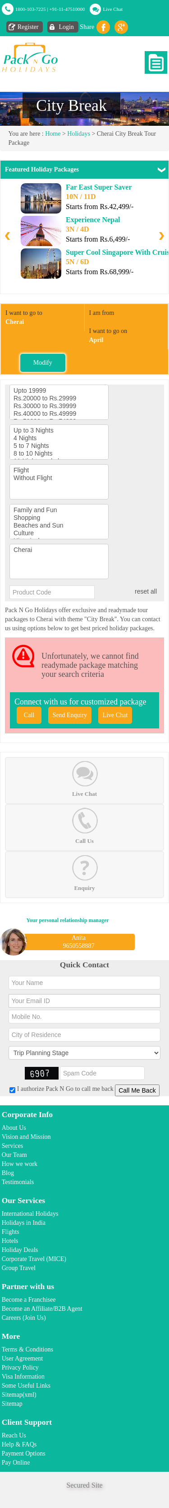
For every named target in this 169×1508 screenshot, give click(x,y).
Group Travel (19, 1268)
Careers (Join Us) (24, 1317)
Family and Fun (59, 510)
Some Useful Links (26, 1385)
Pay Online (16, 1462)
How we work (19, 1164)
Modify (42, 362)
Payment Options (24, 1453)
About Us (14, 1127)
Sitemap (12, 1403)
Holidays (78, 133)
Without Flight (59, 478)
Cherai (59, 550)
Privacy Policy (20, 1367)
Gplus (121, 27)
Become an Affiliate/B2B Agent (42, 1308)
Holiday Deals (20, 1249)
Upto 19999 (59, 391)
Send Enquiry (70, 715)
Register (28, 27)
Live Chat (113, 9)
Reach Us (14, 1435)
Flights (10, 1231)
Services (12, 1145)
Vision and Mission (26, 1136)
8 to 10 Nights (59, 453)
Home (52, 133)
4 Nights (59, 438)
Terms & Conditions (27, 1349)
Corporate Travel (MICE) (34, 1259)
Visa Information (23, 1376)
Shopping (59, 518)
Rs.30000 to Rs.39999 (59, 406)
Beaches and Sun (59, 525)
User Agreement (22, 1358)
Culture (59, 533)
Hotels (10, 1240)
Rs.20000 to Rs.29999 (59, 398)
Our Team (14, 1154)
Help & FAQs (19, 1444)
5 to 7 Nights (59, 446)
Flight (59, 470)
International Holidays (30, 1213)
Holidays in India (24, 1222)
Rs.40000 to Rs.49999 (59, 414)
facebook (103, 27)
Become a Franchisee (29, 1299)
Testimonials (18, 1182)
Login (66, 27)
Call (29, 715)
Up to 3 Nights (59, 430)
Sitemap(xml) (19, 1394)
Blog (8, 1173)
